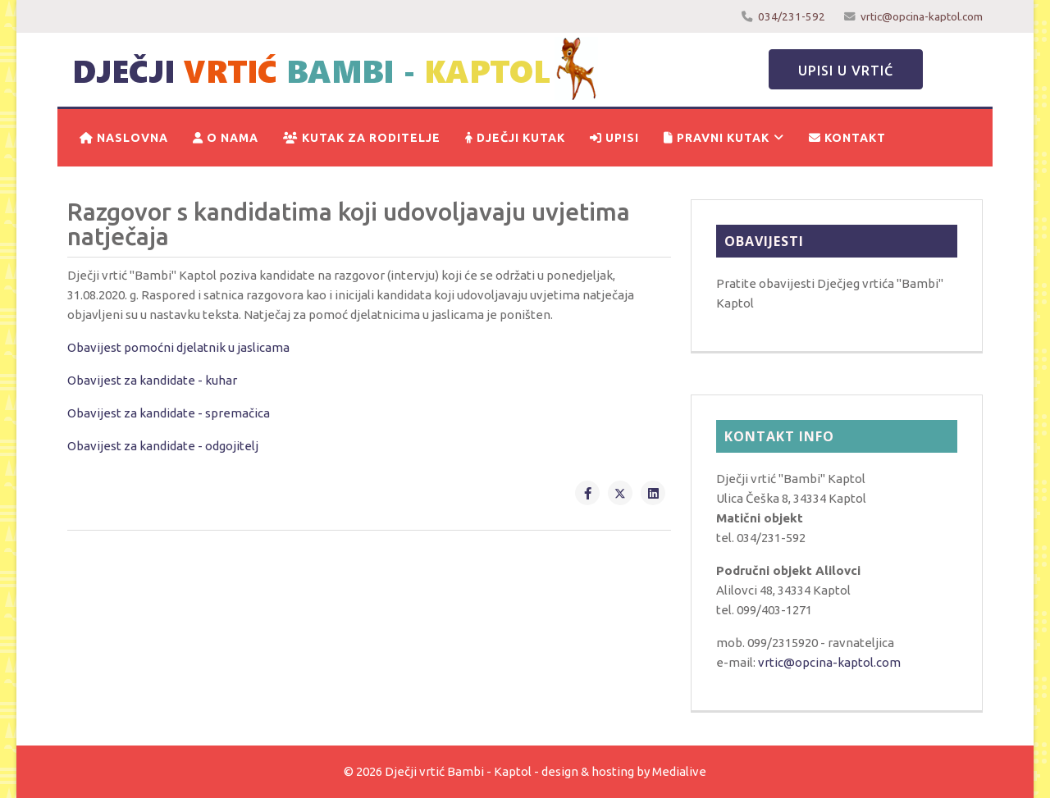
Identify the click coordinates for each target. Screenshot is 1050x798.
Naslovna (124, 137)
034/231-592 (791, 16)
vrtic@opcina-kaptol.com (922, 16)
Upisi (614, 137)
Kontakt (847, 137)
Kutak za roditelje (362, 137)
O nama (225, 137)
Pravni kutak (716, 137)
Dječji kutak (515, 137)
